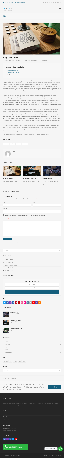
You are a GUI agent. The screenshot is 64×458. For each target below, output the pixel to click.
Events (25, 60)
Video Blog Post (9, 262)
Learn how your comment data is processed (34, 243)
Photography (34, 60)
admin (18, 60)
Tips (20, 361)
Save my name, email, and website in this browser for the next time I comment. (25, 215)
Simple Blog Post (8, 178)
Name (5, 202)
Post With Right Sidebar (13, 72)
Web (24, 361)
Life (11, 361)
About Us (5, 417)
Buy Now (54, 387)
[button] (60, 9)
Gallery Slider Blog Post (29, 178)
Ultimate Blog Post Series (15, 67)
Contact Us (6, 419)
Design (6, 361)
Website (5, 208)
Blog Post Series (9, 270)
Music (15, 361)
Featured (7, 344)
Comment (6, 219)
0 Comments (44, 60)
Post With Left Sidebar (12, 70)
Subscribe (32, 292)
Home (4, 414)
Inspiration (7, 347)
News (29, 60)
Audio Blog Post (47, 178)
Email (34, 202)
